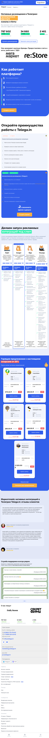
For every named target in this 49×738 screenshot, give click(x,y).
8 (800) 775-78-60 (10, 631)
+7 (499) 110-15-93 (10, 633)
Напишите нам (5, 692)
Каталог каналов (5, 668)
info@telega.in (9, 638)
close (47, 1)
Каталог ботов (5, 678)
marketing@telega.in (9, 647)
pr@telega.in (6, 653)
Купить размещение (9, 41)
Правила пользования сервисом (9, 730)
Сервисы (16, 7)
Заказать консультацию (26, 41)
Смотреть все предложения (24, 484)
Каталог (9, 7)
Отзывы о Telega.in (6, 715)
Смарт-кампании (5, 676)
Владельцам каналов (6, 699)
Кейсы (2, 707)
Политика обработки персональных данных (12, 725)
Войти (45, 7)
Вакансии (3, 727)
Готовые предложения (7, 671)
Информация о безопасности (9, 718)
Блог (2, 704)
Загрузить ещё (25, 481)
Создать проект (9, 110)
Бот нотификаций (6, 683)
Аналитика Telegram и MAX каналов (10, 681)
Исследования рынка (6, 709)
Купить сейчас (13, 395)
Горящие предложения (7, 673)
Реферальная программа (7, 702)
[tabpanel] (24, 582)
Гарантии (3, 723)
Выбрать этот (6, 267)
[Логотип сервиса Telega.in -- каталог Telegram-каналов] (3, 7)
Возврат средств (5, 720)
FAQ (2, 689)
